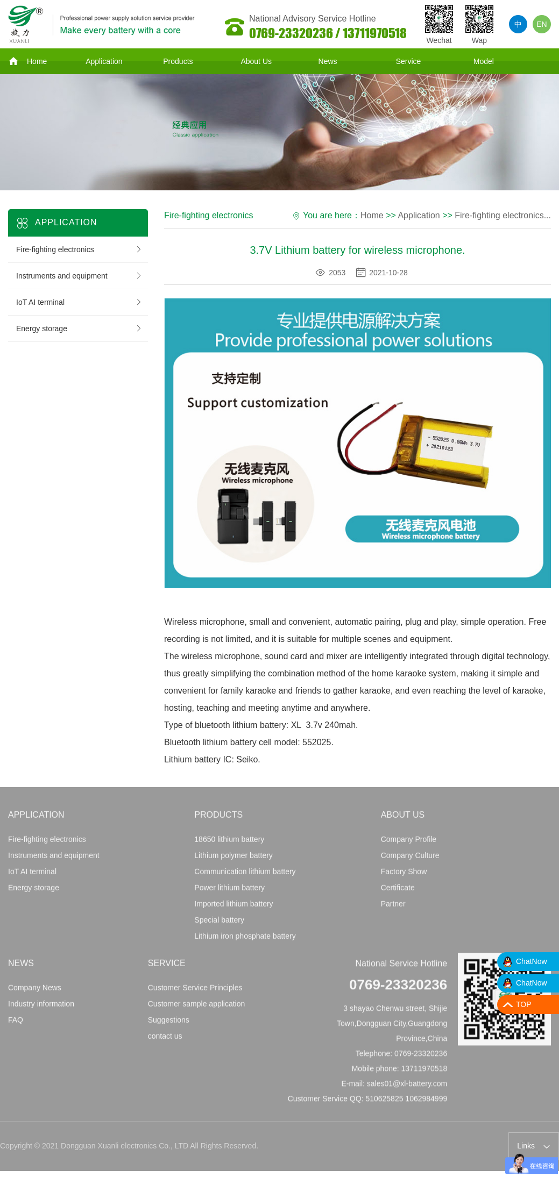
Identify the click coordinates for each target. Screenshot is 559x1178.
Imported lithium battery (233, 907)
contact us (165, 1039)
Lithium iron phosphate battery (244, 939)
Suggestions (168, 1023)
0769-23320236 (398, 988)
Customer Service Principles (195, 991)
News (328, 61)
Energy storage (79, 328)
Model (483, 61)
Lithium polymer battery (233, 858)
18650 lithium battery (229, 842)
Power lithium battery (229, 891)
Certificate (398, 891)
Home (27, 61)
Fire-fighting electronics (79, 249)
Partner (393, 907)
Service (408, 61)
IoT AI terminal (79, 302)
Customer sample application (196, 1007)
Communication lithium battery (244, 874)
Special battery (219, 923)
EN (541, 24)
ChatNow (531, 961)
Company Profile (409, 842)
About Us (256, 61)
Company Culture (410, 858)
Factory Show (404, 874)
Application (104, 61)
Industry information (41, 1007)
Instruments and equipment (79, 276)
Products (178, 61)
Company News (34, 991)
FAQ (15, 1023)
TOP (524, 1004)
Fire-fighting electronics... (503, 215)
